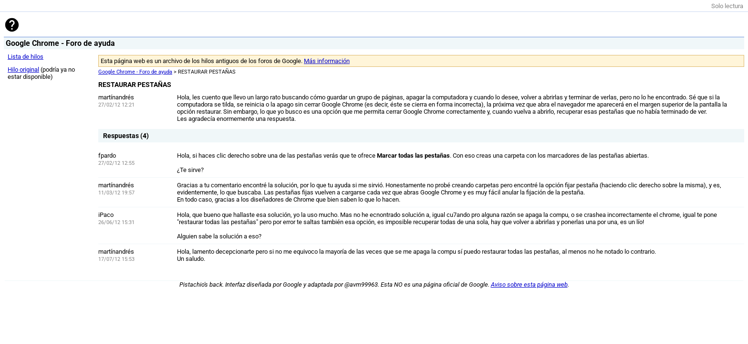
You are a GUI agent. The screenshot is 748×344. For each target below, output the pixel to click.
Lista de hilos (25, 56)
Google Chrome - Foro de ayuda (135, 72)
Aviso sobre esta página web (529, 284)
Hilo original (23, 69)
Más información (327, 60)
